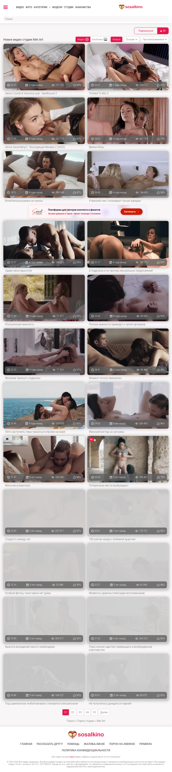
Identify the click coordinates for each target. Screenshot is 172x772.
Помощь (73, 744)
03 (80, 712)
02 (72, 712)
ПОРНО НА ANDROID (122, 744)
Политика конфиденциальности (86, 750)
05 (94, 712)
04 (87, 712)
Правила (145, 744)
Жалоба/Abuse (94, 744)
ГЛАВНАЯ (26, 744)
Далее (104, 712)
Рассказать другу (50, 744)
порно (72, 757)
